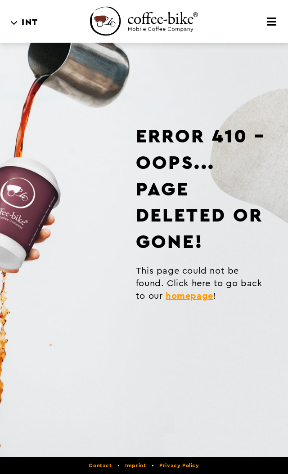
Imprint (135, 465)
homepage (189, 296)
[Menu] (272, 22)
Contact (100, 465)
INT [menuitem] (30, 22)
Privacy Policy (179, 465)
